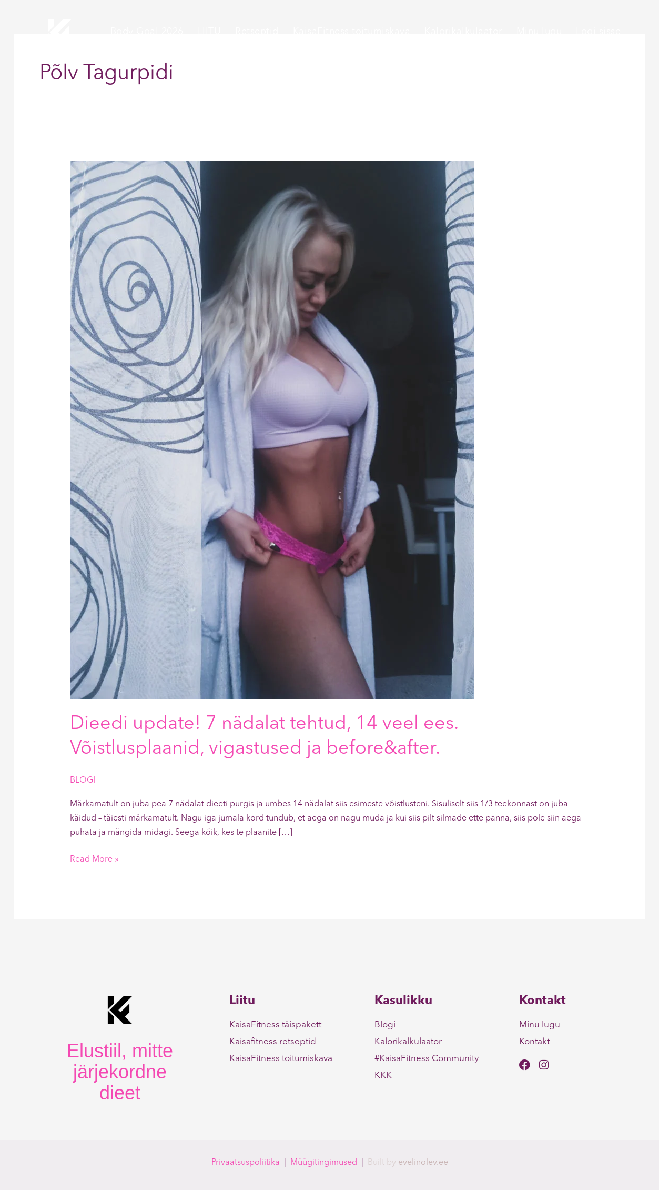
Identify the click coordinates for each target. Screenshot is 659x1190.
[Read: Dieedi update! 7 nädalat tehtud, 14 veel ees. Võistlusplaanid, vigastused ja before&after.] (272, 430)
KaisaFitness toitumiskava (352, 31)
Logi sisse (598, 31)
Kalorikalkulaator (463, 31)
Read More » (94, 858)
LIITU (209, 31)
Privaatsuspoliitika (245, 1162)
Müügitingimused (323, 1162)
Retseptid (257, 31)
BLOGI (82, 780)
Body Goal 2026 (147, 31)
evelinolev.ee (423, 1162)
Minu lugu (539, 31)
